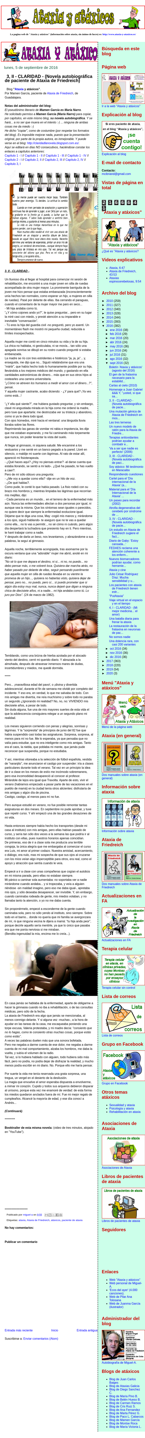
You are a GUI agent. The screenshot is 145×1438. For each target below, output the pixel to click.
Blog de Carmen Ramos (125, 1403)
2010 (110, 300)
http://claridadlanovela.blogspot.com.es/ (53, 143)
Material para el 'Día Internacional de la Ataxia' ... (122, 493)
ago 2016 (116, 358)
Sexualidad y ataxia (122, 1105)
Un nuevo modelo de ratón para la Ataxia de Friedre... (125, 430)
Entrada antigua (87, 1330)
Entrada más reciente (19, 1330)
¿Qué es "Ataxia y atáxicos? (120, 251)
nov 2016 (116, 652)
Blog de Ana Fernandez (124, 1409)
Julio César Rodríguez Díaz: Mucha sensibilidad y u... (123, 577)
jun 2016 (116, 350)
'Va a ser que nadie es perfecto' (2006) (123, 450)
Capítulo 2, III (53, 159)
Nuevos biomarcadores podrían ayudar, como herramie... (124, 562)
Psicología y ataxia (121, 1108)
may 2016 (117, 346)
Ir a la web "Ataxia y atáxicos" (121, 106)
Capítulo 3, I (13, 163)
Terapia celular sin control (118, 987)
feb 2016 (116, 333)
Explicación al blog (114, 154)
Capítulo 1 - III (55, 155)
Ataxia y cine (117, 570)
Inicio (54, 1330)
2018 (110, 665)
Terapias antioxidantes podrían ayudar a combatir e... (123, 441)
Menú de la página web (117, 727)
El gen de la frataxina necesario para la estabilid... (123, 378)
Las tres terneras (120, 422)
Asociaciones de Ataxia (117, 1167)
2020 (110, 673)
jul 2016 (115, 354)
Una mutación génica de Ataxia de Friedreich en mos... (125, 415)
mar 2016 (116, 338)
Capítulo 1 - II (34, 155)
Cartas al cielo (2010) (123, 385)
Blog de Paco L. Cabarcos (126, 1416)
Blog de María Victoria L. (125, 1426)
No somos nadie (119, 637)
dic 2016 (116, 657)
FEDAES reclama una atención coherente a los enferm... (124, 551)
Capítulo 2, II (33, 159)
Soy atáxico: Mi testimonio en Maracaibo (126, 468)
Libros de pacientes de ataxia (121, 1221)
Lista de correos (112, 1035)
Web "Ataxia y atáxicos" (124, 1279)
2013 (110, 313)
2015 (110, 321)
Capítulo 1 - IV (77, 155)
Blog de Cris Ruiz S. (122, 1406)
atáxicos (55, 1220)
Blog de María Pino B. (123, 1396)
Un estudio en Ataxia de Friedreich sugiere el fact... (124, 533)
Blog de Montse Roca (123, 1423)
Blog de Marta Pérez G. (124, 1413)
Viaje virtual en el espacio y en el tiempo (126, 602)
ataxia (22, 1220)
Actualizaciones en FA (116, 940)
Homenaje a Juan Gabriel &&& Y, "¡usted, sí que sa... (126, 393)
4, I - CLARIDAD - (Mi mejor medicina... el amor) (123, 611)
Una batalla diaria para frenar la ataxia (124, 620)
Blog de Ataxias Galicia (124, 1386)
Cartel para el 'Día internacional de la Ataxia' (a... (122, 482)
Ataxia (19, 89)
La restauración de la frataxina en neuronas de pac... (124, 629)
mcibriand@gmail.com (116, 173)
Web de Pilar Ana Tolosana (120, 1298)
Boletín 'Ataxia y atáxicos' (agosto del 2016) (125, 368)
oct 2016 (116, 648)
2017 (110, 661)
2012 (110, 309)
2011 (110, 305)
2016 (110, 325)
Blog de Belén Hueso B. (125, 1399)
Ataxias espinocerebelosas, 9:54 (125, 279)
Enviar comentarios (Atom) (40, 1338)
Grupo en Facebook (115, 1083)
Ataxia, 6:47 (117, 267)
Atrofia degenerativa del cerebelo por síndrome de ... (125, 511)
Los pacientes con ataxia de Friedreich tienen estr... (125, 588)
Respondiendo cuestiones (126, 474)
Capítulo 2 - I (13, 159)
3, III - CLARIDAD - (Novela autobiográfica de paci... (125, 459)
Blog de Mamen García (124, 1420)
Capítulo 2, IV (74, 159)
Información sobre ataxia (118, 831)
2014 (110, 317)
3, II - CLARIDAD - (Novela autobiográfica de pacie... (125, 404)
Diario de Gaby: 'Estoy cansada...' (123, 542)
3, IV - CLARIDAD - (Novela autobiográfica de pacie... (125, 522)
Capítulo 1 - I (13, 155)
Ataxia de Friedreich (60, 93)
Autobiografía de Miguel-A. (119, 1362)
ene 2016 (116, 330)
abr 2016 (116, 342)
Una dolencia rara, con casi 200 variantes (124, 642)
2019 (110, 669)
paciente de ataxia (72, 1220)
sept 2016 (117, 363)
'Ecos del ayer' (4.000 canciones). (123, 1291)
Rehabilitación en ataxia (125, 1111)
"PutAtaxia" (116, 596)
